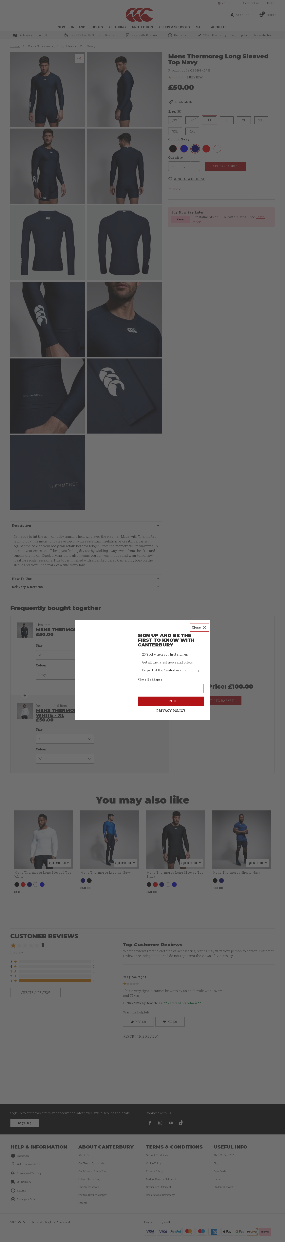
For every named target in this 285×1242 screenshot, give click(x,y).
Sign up (170, 695)
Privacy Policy (170, 704)
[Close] (199, 621)
